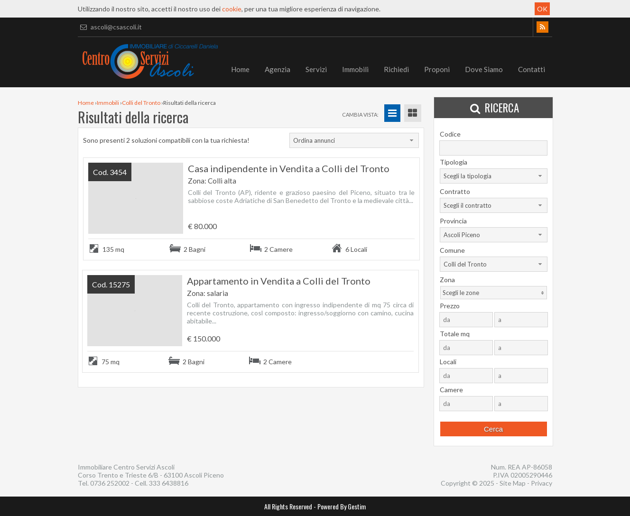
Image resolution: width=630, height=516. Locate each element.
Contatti (531, 69)
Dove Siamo (484, 69)
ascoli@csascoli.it (110, 27)
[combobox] (354, 140)
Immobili (355, 69)
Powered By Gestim (341, 506)
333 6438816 (168, 483)
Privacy (541, 483)
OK (542, 9)
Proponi (437, 69)
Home (240, 69)
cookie (231, 9)
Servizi (316, 69)
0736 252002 (110, 483)
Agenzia (277, 69)
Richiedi (396, 69)
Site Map (513, 483)
